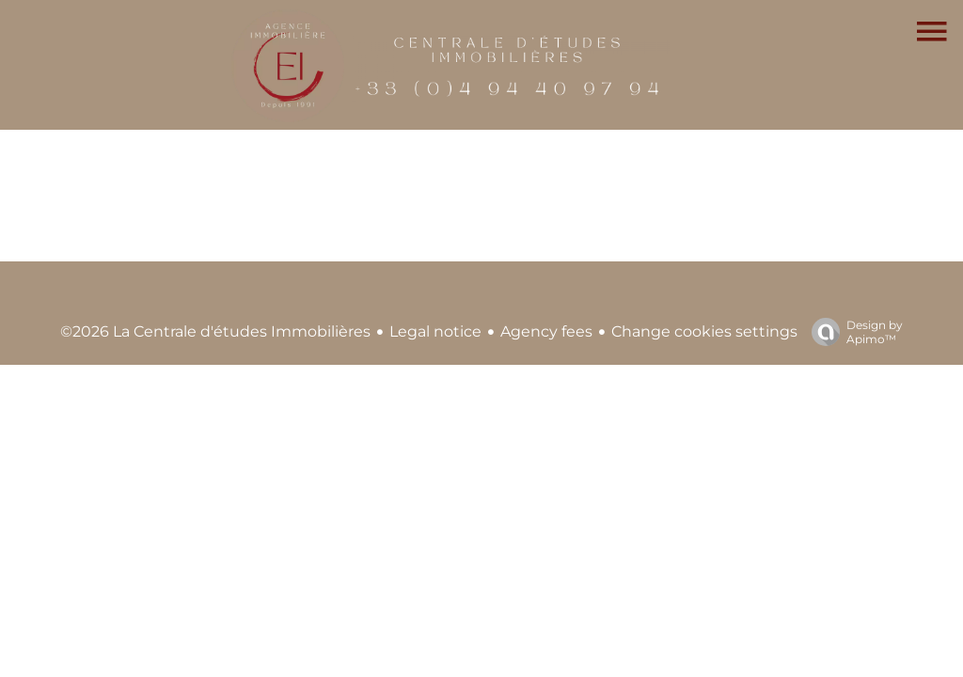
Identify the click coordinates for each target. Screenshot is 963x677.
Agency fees (546, 331)
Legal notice (435, 331)
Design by (852, 332)
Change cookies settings (704, 331)
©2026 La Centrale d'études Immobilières (215, 331)
